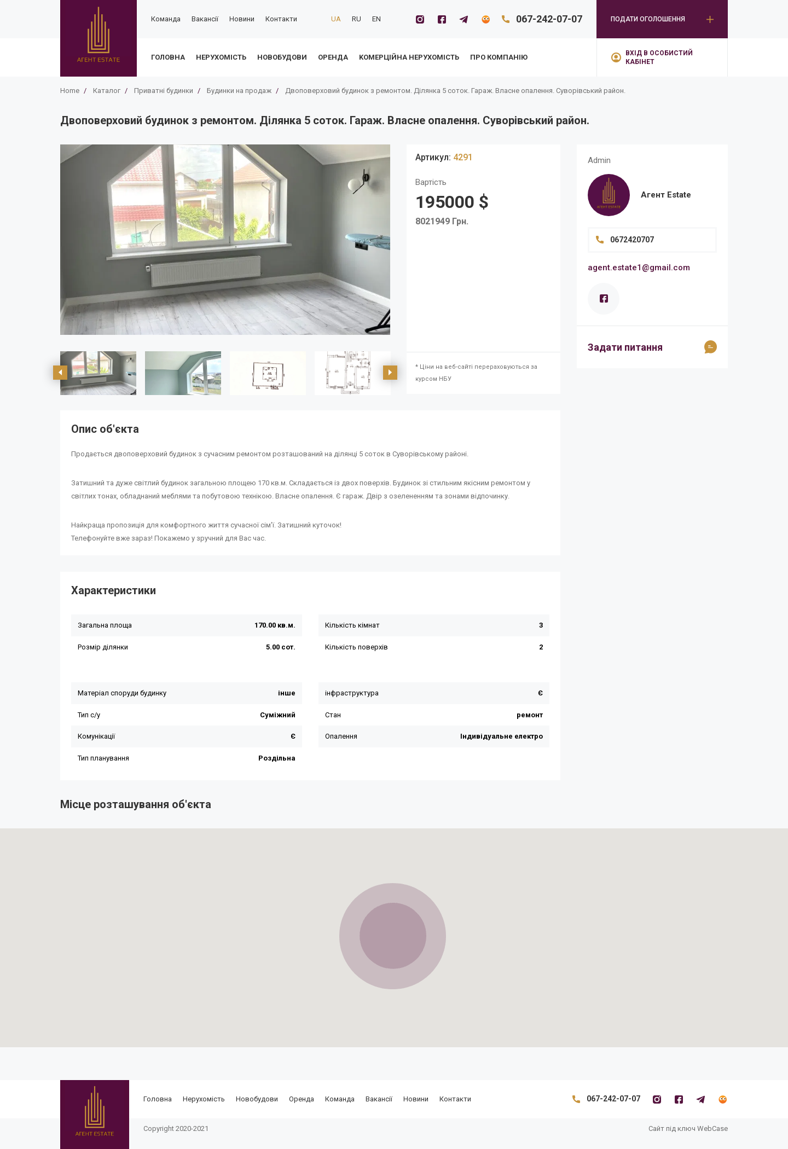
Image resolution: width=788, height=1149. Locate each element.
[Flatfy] (485, 19)
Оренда (333, 57)
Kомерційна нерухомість (409, 57)
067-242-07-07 (549, 19)
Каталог (106, 90)
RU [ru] (356, 19)
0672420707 (632, 239)
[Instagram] (419, 19)
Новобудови (282, 57)
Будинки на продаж (239, 90)
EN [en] (376, 19)
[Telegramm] (463, 19)
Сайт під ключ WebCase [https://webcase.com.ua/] (688, 1128)
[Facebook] (441, 19)
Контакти (281, 19)
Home (69, 90)
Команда (166, 19)
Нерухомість (221, 57)
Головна (168, 57)
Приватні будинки (163, 90)
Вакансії (205, 19)
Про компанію (499, 57)
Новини (241, 19)
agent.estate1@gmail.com (639, 267)
